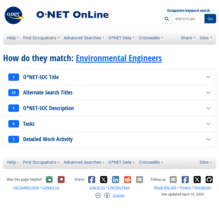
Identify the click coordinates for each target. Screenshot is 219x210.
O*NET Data (119, 37)
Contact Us (50, 187)
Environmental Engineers (119, 58)
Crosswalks (149, 37)
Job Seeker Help (26, 187)
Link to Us (97, 187)
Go (210, 18)
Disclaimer (202, 187)
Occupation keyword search (188, 10)
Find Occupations (39, 37)
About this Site (165, 187)
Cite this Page (119, 187)
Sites (204, 37)
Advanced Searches (82, 37)
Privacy (185, 187)
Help (11, 37)
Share (186, 37)
